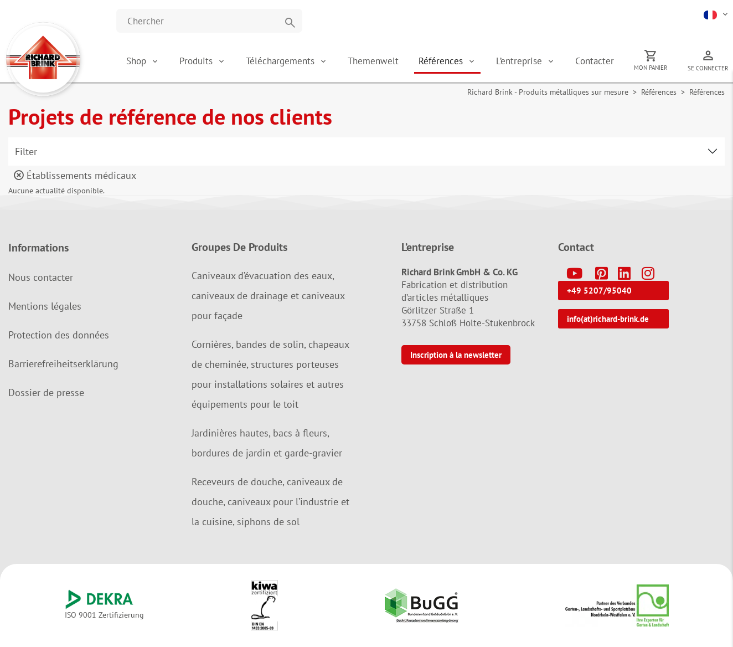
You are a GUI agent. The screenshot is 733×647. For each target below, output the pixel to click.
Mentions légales (44, 306)
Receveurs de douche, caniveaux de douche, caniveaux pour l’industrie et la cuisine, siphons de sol (270, 501)
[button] (717, 14)
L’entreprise (520, 61)
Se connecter (708, 68)
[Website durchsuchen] (209, 21)
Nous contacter (40, 277)
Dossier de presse (46, 392)
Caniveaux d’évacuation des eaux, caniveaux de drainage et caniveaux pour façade (268, 295)
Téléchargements (281, 61)
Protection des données (58, 334)
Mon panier (651, 67)
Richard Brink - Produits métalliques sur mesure (547, 92)
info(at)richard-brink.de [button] (608, 319)
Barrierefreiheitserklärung (63, 363)
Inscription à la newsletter (456, 355)
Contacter (594, 61)
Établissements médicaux (75, 175)
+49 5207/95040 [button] (599, 290)
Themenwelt (373, 61)
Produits (197, 61)
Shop (136, 61)
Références (442, 61)
